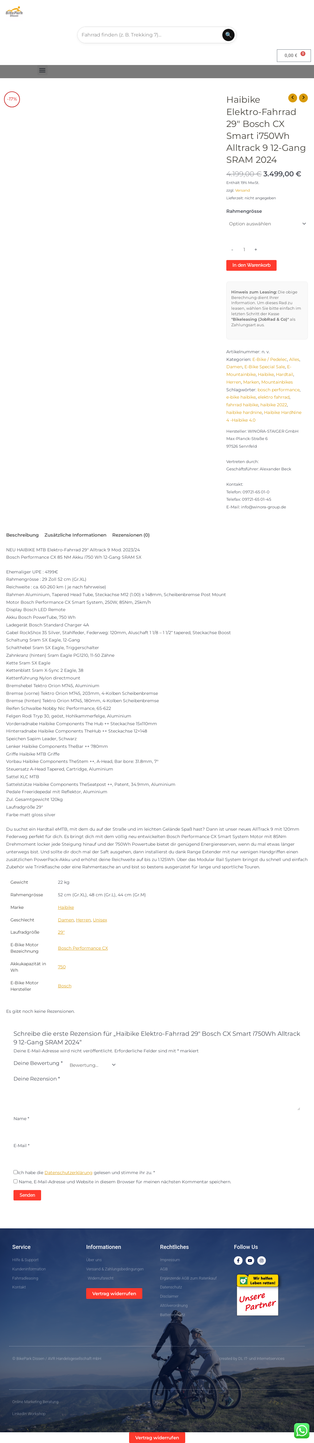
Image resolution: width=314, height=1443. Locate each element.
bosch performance (279, 389)
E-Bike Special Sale (264, 366)
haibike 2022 (273, 405)
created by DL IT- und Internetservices (252, 1358)
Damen (234, 366)
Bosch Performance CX (83, 948)
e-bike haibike (241, 397)
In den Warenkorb (251, 265)
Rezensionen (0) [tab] (131, 535)
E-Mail (21, 1145)
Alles (294, 359)
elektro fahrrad (273, 397)
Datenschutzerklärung (68, 1172)
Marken (251, 382)
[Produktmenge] (244, 249)
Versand (242, 190)
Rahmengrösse (244, 211)
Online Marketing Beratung (35, 1401)
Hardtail (284, 374)
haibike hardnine (244, 412)
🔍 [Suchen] (228, 35)
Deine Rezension (36, 1079)
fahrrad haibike (242, 405)
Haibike (266, 374)
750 (62, 967)
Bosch (64, 986)
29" (61, 932)
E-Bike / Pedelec (269, 359)
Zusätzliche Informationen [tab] (75, 535)
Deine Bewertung (38, 1063)
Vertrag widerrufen (114, 1293)
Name (21, 1118)
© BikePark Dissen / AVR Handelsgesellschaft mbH (56, 1358)
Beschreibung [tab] (22, 535)
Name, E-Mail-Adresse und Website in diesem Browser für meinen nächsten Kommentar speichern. (125, 1182)
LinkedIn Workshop (29, 1413)
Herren (233, 382)
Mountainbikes (277, 382)
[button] (42, 70)
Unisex (100, 920)
